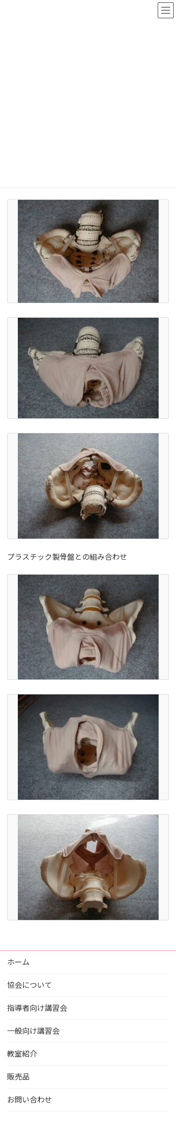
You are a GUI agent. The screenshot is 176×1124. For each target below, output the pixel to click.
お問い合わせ (29, 1099)
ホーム (18, 961)
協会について (29, 984)
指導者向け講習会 (37, 1007)
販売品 (18, 1076)
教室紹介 (22, 1053)
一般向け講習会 (33, 1030)
